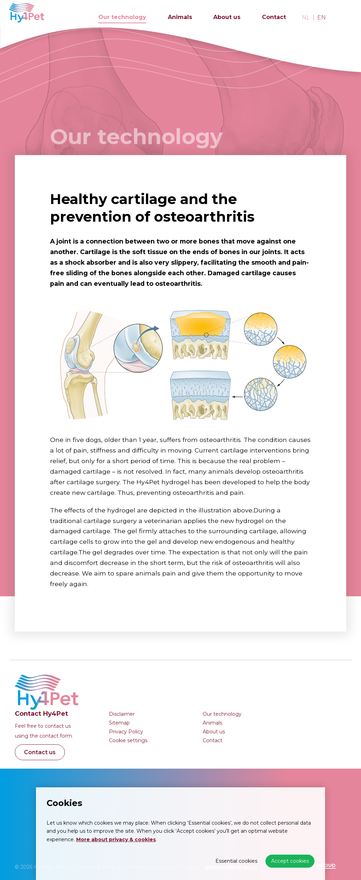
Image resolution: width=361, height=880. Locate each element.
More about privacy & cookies (116, 839)
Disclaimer (122, 714)
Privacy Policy (126, 731)
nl (306, 17)
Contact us (40, 752)
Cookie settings (128, 740)
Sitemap (119, 723)
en (321, 17)
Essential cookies (236, 861)
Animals (180, 17)
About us (226, 17)
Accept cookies (290, 861)
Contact (274, 17)
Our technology (122, 17)
